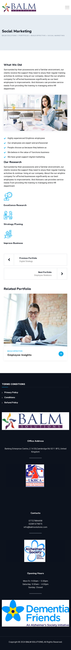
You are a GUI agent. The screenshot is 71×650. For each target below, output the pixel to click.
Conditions (9, 397)
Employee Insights (19, 355)
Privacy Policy (11, 392)
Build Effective (14, 351)
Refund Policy (11, 402)
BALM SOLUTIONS (34, 642)
